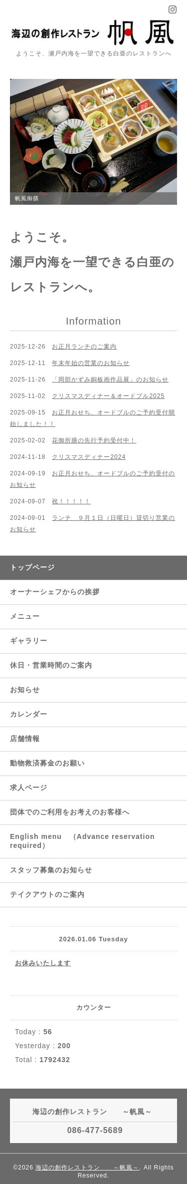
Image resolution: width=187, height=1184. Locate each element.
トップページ (32, 567)
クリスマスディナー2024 (89, 456)
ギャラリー (28, 641)
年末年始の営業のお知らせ (91, 363)
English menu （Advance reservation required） (82, 840)
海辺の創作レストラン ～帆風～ (87, 1167)
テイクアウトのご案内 (47, 894)
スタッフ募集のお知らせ (51, 870)
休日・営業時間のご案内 (51, 665)
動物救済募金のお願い (47, 763)
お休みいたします (43, 963)
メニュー (25, 616)
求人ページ (28, 787)
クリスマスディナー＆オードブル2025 (108, 396)
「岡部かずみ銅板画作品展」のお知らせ (110, 379)
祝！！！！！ (71, 501)
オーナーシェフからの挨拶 (55, 592)
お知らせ (25, 690)
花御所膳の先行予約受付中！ (94, 440)
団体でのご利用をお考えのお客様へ (70, 812)
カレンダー (28, 714)
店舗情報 (25, 739)
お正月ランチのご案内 (84, 346)
